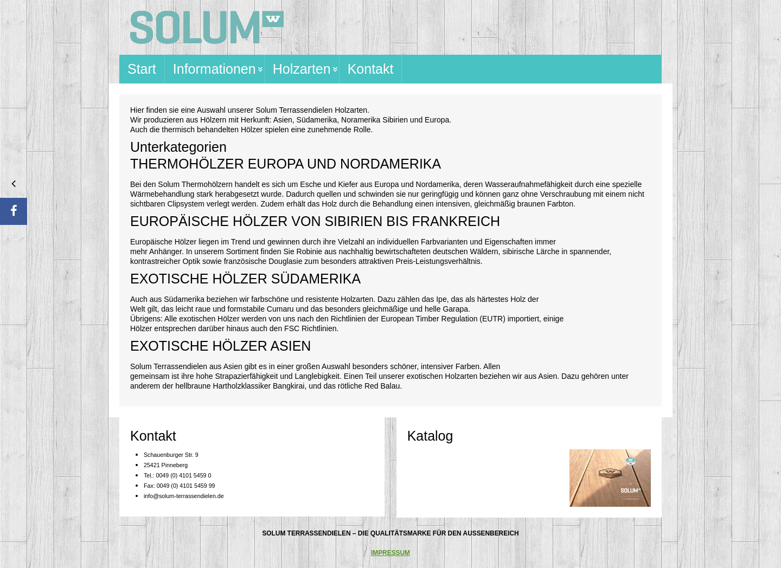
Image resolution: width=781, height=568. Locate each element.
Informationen (214, 68)
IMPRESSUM (390, 553)
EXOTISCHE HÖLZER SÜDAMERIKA (245, 278)
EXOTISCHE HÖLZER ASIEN (220, 345)
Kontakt (371, 68)
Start (141, 68)
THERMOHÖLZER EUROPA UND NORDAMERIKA (285, 163)
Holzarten (302, 68)
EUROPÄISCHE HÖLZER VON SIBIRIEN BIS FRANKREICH (315, 221)
